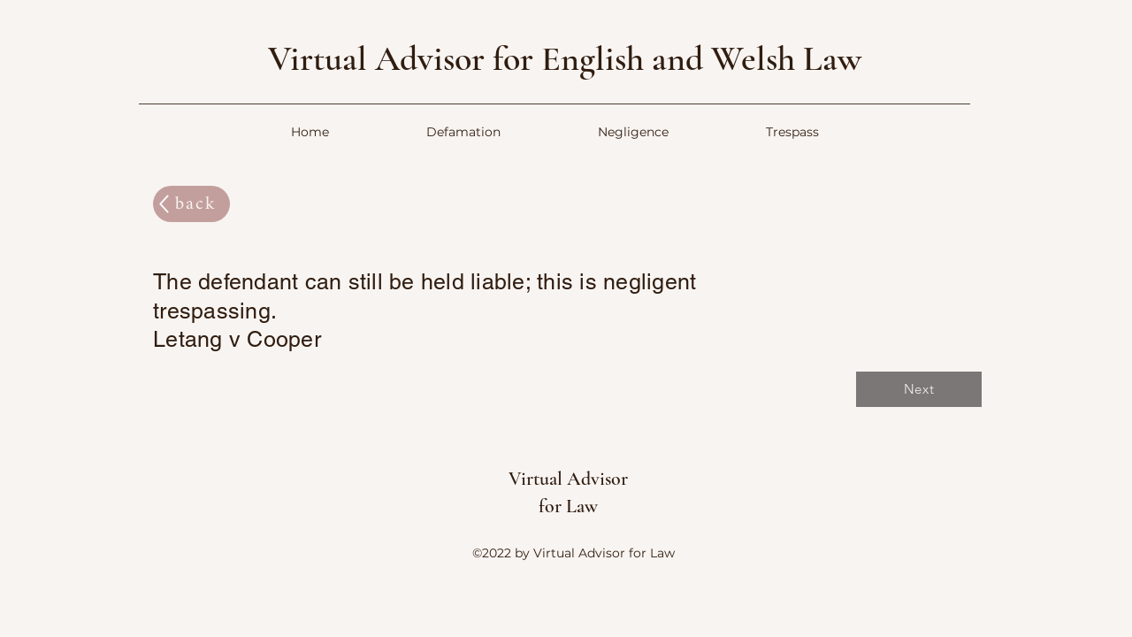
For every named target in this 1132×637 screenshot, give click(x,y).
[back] (191, 204)
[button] (463, 132)
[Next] (919, 389)
